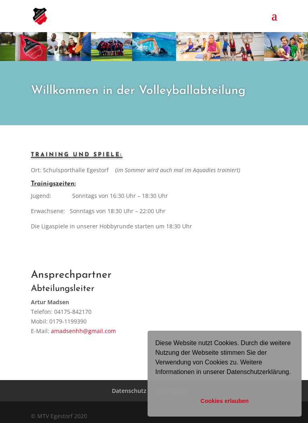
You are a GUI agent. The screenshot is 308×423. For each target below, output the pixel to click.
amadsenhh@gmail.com (83, 331)
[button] (156, 382)
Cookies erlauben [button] (225, 401)
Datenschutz (129, 391)
